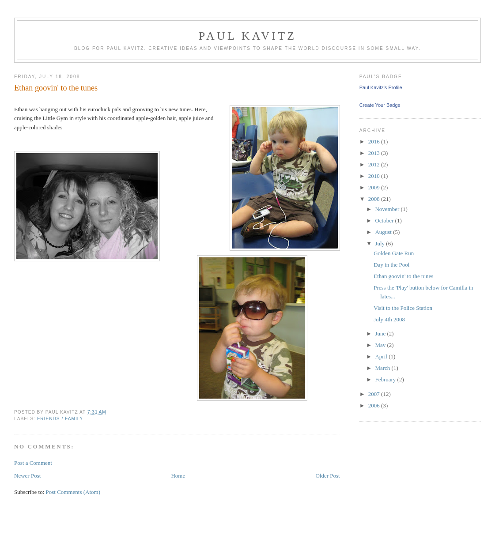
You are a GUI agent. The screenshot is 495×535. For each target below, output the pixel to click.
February (386, 379)
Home (178, 475)
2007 (374, 394)
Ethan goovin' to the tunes (403, 276)
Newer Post (27, 475)
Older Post (327, 475)
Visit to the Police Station (403, 308)
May (381, 345)
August (384, 232)
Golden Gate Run (394, 253)
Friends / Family (60, 418)
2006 (374, 405)
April (382, 356)
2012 (374, 164)
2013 (374, 153)
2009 (374, 187)
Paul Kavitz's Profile (380, 87)
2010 (374, 176)
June (381, 333)
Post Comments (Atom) (73, 492)
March (383, 368)
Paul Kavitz (248, 36)
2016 (374, 141)
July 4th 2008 (389, 319)
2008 (374, 199)
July (380, 243)
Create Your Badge (380, 105)
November (388, 209)
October (385, 220)
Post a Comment (33, 463)
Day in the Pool (391, 264)
